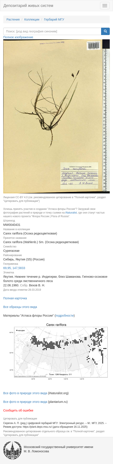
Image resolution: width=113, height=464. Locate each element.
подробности (65, 315)
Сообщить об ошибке (18, 410)
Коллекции (32, 19)
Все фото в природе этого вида (25, 393)
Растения (13, 19)
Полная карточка (15, 298)
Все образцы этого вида (20, 307)
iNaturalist (71, 212)
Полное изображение (18, 37)
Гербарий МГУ (54, 19)
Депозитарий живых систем (28, 5)
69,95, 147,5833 (14, 268)
